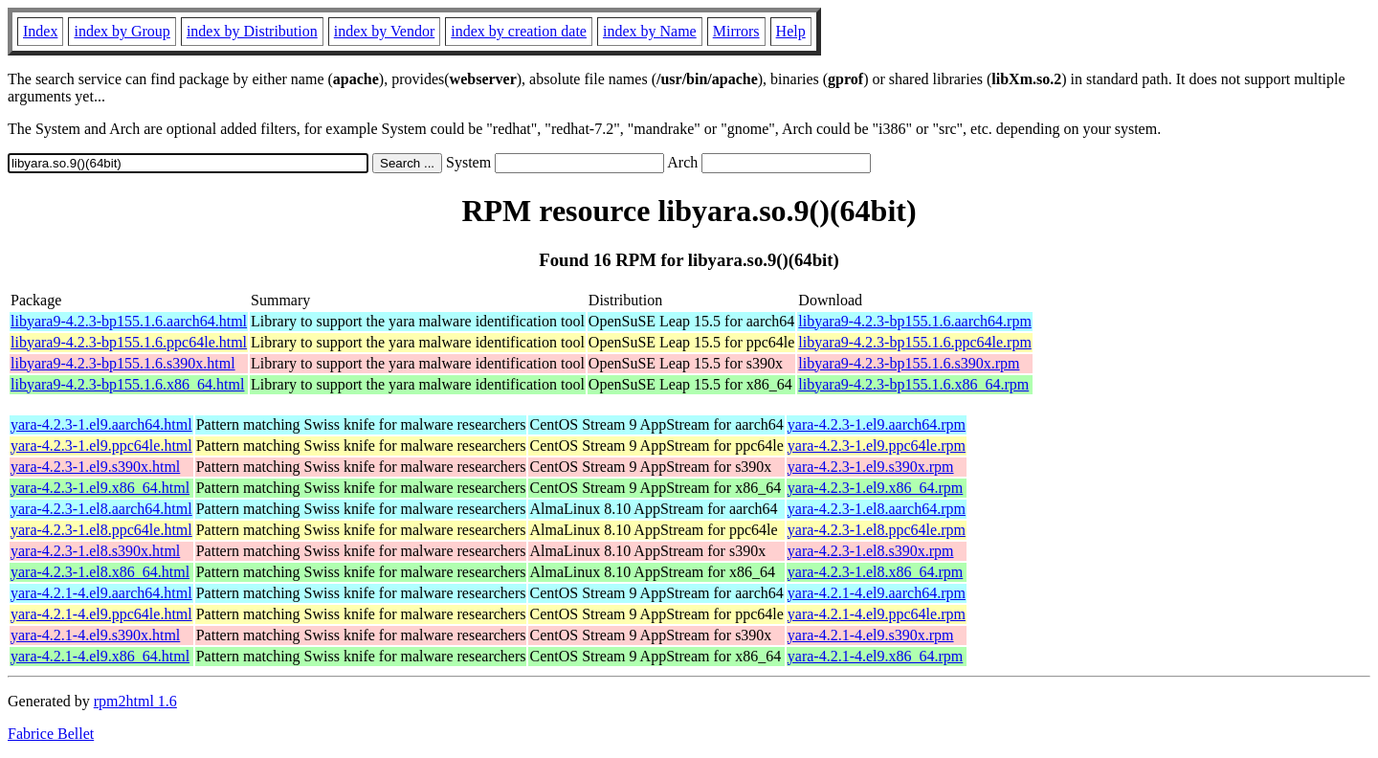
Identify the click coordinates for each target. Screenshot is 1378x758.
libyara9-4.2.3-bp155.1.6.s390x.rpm (908, 363)
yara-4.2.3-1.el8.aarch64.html (101, 509)
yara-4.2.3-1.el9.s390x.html (95, 466)
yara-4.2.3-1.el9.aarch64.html (101, 424)
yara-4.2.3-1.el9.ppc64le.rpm (877, 445)
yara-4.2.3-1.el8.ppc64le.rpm (877, 530)
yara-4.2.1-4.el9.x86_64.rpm (876, 656)
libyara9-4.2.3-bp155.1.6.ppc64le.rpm (915, 342)
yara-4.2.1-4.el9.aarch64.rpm (877, 593)
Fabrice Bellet (51, 733)
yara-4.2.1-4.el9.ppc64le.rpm (877, 614)
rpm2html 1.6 (135, 701)
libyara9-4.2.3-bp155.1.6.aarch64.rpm (914, 321)
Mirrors (736, 31)
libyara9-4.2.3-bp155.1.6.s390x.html (123, 363)
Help (791, 31)
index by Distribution (252, 31)
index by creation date (519, 31)
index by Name (650, 31)
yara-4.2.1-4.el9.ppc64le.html (101, 614)
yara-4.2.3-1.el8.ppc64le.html (101, 530)
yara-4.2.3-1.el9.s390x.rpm (871, 466)
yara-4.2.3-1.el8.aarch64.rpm (877, 509)
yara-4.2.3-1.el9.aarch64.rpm (877, 424)
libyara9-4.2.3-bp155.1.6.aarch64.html (129, 321)
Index (40, 31)
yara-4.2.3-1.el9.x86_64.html (100, 487)
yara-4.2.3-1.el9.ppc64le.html (101, 445)
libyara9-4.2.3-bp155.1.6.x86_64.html (127, 384)
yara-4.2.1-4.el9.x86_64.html (100, 656)
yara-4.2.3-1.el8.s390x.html (95, 551)
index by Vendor (384, 31)
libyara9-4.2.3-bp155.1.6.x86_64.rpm (913, 384)
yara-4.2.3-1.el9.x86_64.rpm (876, 487)
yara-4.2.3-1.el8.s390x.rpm (871, 551)
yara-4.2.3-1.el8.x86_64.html (100, 572)
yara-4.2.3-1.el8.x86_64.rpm (876, 572)
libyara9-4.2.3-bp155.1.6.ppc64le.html (129, 342)
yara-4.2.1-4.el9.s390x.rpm (871, 635)
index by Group (121, 31)
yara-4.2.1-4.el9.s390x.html (95, 635)
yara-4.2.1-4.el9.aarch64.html (101, 593)
